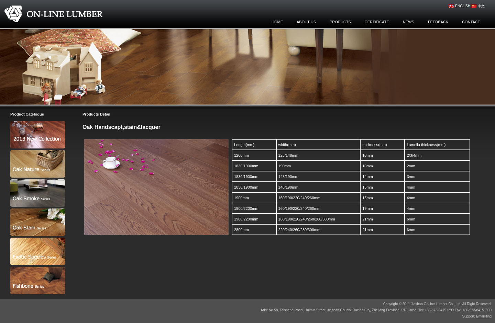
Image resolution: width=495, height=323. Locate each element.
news (408, 22)
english (459, 6)
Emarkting (484, 316)
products (340, 22)
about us (306, 22)
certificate (377, 22)
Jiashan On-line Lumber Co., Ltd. (56, 13)
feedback (438, 22)
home (277, 22)
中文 (478, 6)
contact (471, 22)
